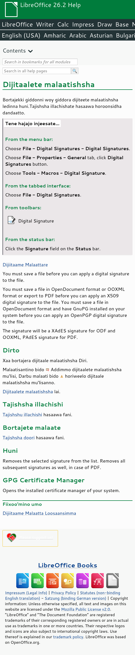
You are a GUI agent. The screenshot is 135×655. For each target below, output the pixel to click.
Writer (45, 24)
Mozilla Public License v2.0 (85, 609)
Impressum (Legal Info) (26, 592)
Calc (63, 24)
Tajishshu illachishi (22, 414)
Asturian (101, 35)
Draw (104, 24)
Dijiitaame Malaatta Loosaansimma (39, 513)
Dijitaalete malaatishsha (27, 391)
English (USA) (21, 35)
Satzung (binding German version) (75, 598)
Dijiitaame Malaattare (25, 264)
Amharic (55, 35)
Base (122, 24)
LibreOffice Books (67, 565)
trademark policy (68, 636)
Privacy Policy (63, 592)
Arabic (77, 35)
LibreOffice (17, 24)
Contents (14, 50)
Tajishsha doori (18, 437)
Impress (83, 24)
